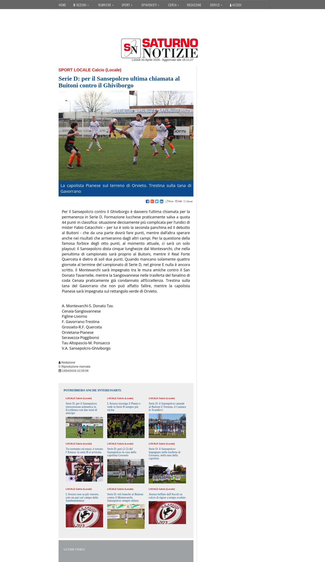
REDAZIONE (194, 5)
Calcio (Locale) (106, 70)
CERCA (173, 5)
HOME (62, 5)
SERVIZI (216, 5)
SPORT (127, 5)
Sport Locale (75, 70)
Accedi (236, 5)
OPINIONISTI (150, 5)
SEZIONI (80, 5)
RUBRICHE (106, 5)
